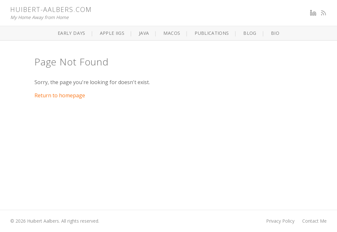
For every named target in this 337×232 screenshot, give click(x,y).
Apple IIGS (112, 33)
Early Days (71, 33)
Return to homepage (59, 95)
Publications (212, 33)
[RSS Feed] (323, 13)
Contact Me (314, 221)
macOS (171, 33)
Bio (275, 33)
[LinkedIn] (313, 13)
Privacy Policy (280, 221)
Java (144, 33)
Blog (249, 33)
